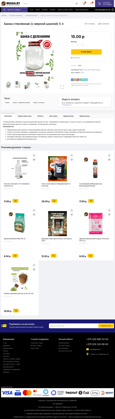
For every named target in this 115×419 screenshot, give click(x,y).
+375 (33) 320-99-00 (97, 344)
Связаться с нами (37, 343)
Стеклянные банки (31, 15)
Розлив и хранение (16, 15)
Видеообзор (68, 116)
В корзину (86, 52)
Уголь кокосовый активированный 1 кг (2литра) (56, 185)
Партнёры (6, 372)
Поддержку (66, 105)
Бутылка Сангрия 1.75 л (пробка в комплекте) (17, 185)
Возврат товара (36, 345)
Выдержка (6, 345)
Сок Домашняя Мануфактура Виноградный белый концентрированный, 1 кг (90, 185)
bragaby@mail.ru (95, 349)
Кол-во (74, 42)
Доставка (53, 116)
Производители (8, 367)
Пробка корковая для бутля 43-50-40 (18, 293)
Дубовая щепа (8, 348)
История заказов (64, 345)
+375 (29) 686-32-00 (97, 339)
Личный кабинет (64, 343)
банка (7, 102)
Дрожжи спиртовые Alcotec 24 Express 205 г (57, 240)
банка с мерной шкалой (21, 102)
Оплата (40, 116)
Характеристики (24, 116)
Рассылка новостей (65, 351)
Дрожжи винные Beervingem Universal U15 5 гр (94, 240)
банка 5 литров (38, 102)
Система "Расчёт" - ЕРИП (11, 364)
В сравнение (105, 24)
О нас (5, 343)
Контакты (6, 356)
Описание (8, 116)
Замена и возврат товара (11, 359)
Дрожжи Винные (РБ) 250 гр (14, 239)
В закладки (91, 24)
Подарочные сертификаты (11, 369)
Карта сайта (35, 348)
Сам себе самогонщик (91, 70)
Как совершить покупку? (11, 361)
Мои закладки (63, 348)
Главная (3, 15)
